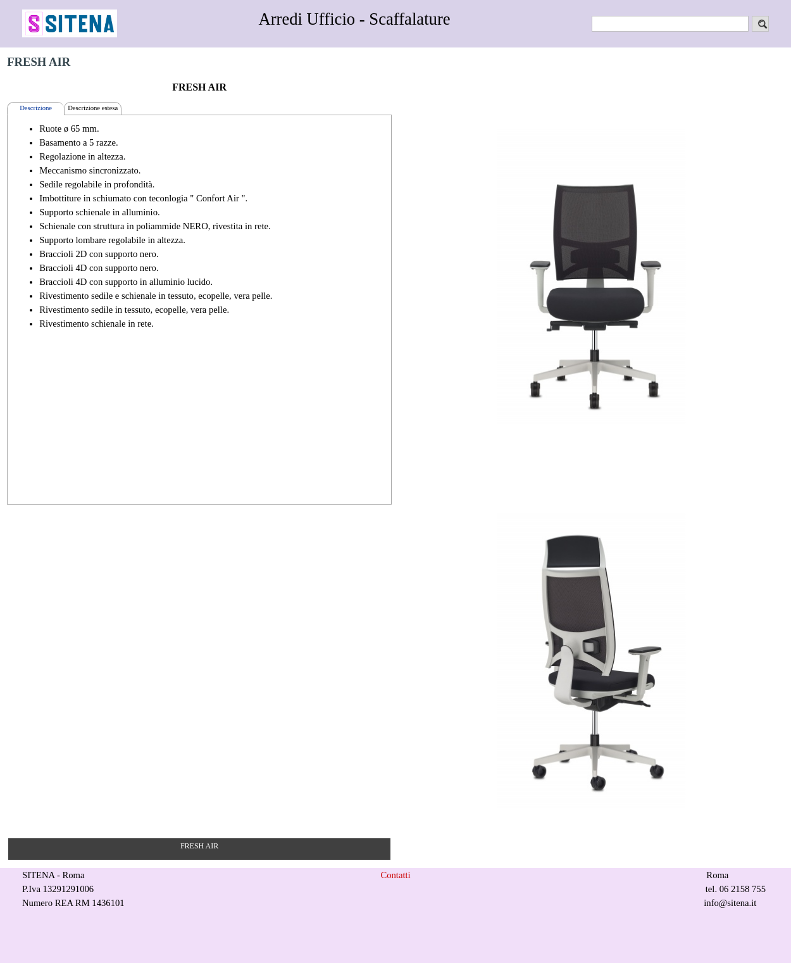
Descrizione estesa (93, 107)
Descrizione (36, 107)
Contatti (395, 875)
